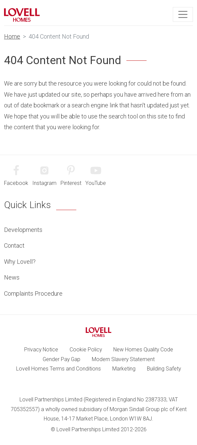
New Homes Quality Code (143, 349)
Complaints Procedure (33, 293)
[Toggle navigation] (183, 14)
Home (12, 36)
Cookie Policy (86, 349)
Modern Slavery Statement (123, 359)
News (11, 277)
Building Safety (164, 368)
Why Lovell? (20, 261)
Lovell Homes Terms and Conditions (58, 368)
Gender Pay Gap (61, 359)
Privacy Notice (41, 349)
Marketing (123, 368)
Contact (14, 245)
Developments (23, 229)
